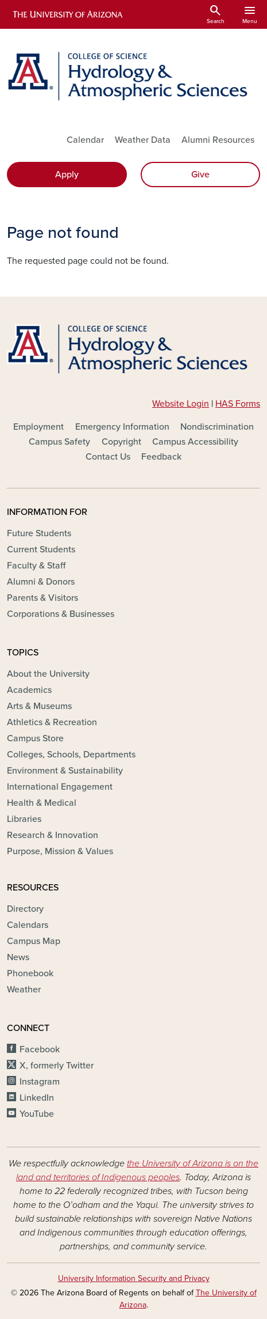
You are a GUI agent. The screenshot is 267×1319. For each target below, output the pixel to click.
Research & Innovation (52, 835)
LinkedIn (37, 1098)
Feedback (161, 457)
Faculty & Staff (36, 565)
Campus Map (33, 941)
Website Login (180, 404)
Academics (29, 690)
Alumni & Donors (41, 582)
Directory (25, 909)
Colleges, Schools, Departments (71, 754)
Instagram (40, 1081)
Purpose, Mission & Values (60, 851)
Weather (24, 989)
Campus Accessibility (195, 442)
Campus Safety (59, 442)
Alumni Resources (217, 140)
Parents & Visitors (42, 598)
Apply (67, 174)
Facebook (40, 1049)
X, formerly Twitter (57, 1065)
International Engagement (60, 787)
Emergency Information (122, 427)
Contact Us (108, 457)
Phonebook (30, 973)
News (18, 957)
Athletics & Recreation (52, 722)
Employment (38, 427)
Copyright (121, 442)
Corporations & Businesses (60, 614)
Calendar (85, 140)
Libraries (24, 819)
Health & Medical (41, 803)
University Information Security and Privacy (134, 1278)
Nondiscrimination (217, 427)
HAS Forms (237, 404)
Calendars (27, 925)
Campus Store (35, 738)
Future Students (39, 533)
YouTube (37, 1114)
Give (200, 174)
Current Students (41, 549)
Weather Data (143, 140)
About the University (48, 674)
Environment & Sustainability (65, 770)
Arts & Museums (39, 706)
